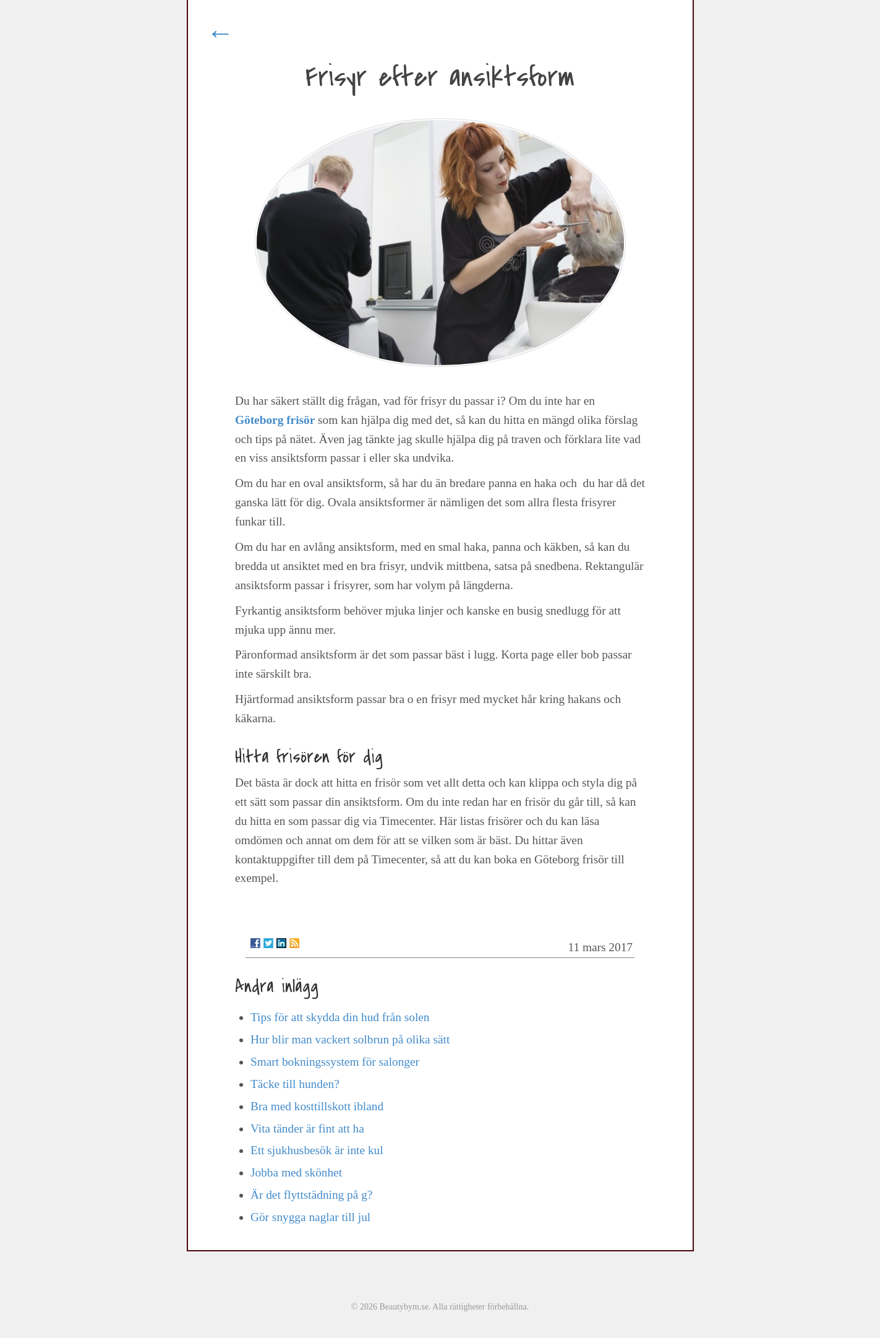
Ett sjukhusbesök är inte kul (316, 1150)
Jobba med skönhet (296, 1172)
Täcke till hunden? (295, 1083)
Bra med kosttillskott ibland (316, 1106)
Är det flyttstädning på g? (311, 1194)
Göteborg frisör (275, 419)
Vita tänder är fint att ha (307, 1128)
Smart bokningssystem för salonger (334, 1061)
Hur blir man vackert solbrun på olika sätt (350, 1039)
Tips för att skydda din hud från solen (340, 1017)
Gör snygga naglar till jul (310, 1217)
